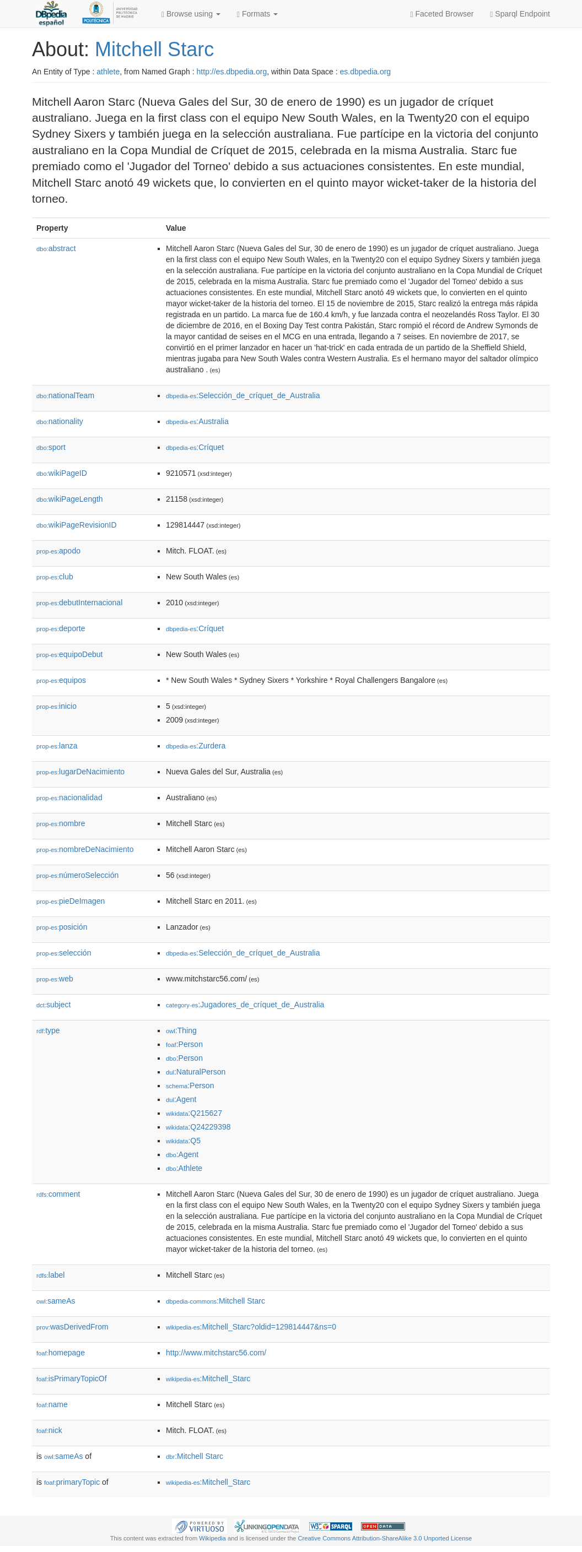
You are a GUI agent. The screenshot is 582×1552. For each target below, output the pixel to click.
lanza (57, 745)
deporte (60, 628)
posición (61, 926)
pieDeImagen (70, 901)
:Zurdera (195, 745)
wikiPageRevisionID (76, 524)
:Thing (181, 1030)
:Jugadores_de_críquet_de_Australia (245, 1004)
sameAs (55, 1300)
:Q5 (183, 1140)
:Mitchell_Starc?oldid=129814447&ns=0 (251, 1326)
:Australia (197, 421)
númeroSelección (77, 875)
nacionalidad (69, 797)
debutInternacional (79, 602)
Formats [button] (257, 14)
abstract (56, 248)
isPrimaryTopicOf (71, 1378)
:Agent (181, 1099)
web (54, 978)
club (54, 576)
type (48, 1030)
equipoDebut (69, 654)
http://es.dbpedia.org (232, 71)
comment (58, 1194)
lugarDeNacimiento (80, 771)
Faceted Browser (442, 14)
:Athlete (184, 1168)
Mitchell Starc (154, 49)
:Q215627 (194, 1113)
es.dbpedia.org (365, 71)
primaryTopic (72, 1482)
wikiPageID (61, 473)
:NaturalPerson (195, 1071)
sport (51, 447)
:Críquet (195, 447)
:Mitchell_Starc (208, 1378)
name (52, 1404)
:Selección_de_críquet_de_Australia (243, 395)
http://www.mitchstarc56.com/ (216, 1352)
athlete (108, 71)
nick (49, 1430)
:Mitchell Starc (215, 1300)
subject (53, 1004)
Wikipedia (212, 1538)
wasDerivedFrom (72, 1326)
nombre (60, 823)
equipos (61, 680)
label (50, 1275)
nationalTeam (65, 395)
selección (63, 952)
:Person (184, 1044)
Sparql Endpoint (520, 14)
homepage (60, 1352)
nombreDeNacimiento (84, 849)
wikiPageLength (69, 499)
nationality (59, 421)
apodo (58, 550)
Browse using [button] (190, 14)
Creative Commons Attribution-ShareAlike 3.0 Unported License (385, 1538)
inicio (56, 706)
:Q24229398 (198, 1126)
